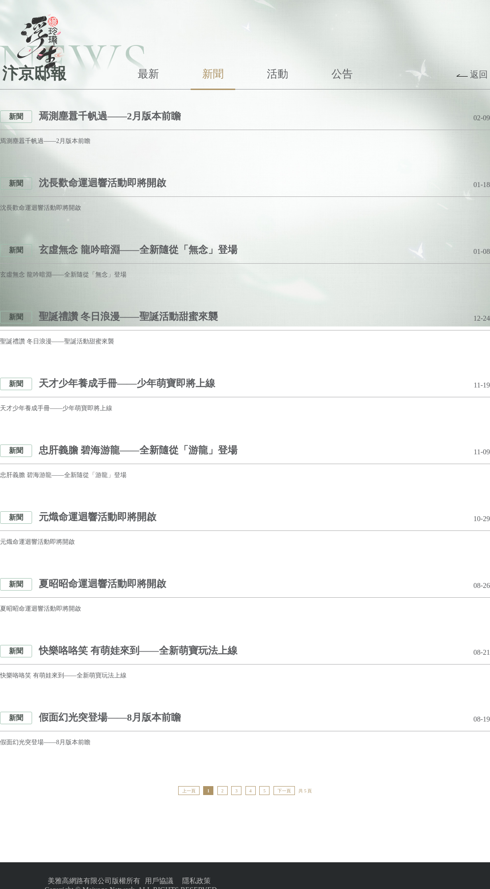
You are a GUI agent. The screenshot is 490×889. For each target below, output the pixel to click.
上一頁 (189, 790)
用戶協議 (159, 881)
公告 (342, 74)
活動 (277, 74)
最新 (148, 74)
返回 (479, 74)
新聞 (213, 74)
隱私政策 (196, 881)
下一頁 (284, 790)
